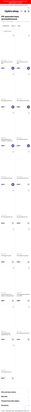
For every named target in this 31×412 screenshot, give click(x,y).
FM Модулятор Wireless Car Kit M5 (23, 295)
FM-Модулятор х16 (6, 372)
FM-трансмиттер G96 (22, 255)
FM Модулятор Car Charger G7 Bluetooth (6, 140)
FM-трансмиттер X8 (22, 139)
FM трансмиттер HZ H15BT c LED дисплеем (7, 295)
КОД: (2, 60)
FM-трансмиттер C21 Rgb (22, 62)
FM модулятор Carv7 (6, 100)
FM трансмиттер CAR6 (23, 100)
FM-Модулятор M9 (6, 255)
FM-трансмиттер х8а (6, 178)
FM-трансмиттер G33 (22, 178)
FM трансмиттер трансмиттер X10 (5, 333)
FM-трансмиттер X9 (22, 217)
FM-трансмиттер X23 (6, 217)
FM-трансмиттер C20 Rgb (6, 62)
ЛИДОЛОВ (26, 410)
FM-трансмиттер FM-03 (23, 333)
